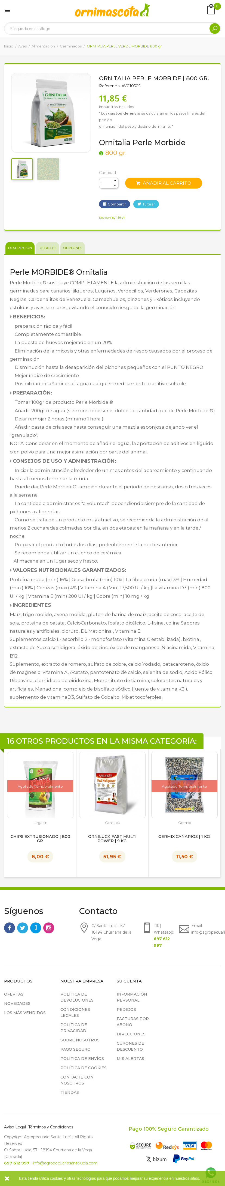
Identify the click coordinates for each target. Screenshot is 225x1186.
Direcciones (131, 1034)
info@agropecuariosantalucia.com (65, 1163)
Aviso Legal (15, 1127)
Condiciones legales (75, 1012)
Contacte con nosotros (77, 1080)
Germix (184, 822)
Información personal (132, 997)
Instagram (48, 927)
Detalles (47, 248)
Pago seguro (75, 1049)
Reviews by (112, 218)
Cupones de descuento (130, 1046)
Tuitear (149, 204)
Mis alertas (130, 1058)
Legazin (40, 822)
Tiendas (69, 1092)
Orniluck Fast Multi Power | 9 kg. (112, 839)
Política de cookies (83, 1067)
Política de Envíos (82, 1058)
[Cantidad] (105, 183)
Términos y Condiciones (50, 1127)
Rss (35, 927)
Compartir (117, 204)
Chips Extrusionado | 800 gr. (40, 839)
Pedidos (126, 1009)
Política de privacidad (73, 1027)
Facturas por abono (133, 1021)
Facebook (9, 927)
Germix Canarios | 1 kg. (184, 837)
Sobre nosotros (80, 1040)
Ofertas (13, 994)
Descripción (20, 248)
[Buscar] (112, 28)
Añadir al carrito (163, 183)
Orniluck (112, 822)
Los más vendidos (25, 1012)
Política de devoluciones (77, 997)
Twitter (22, 927)
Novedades (17, 1003)
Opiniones (72, 248)
